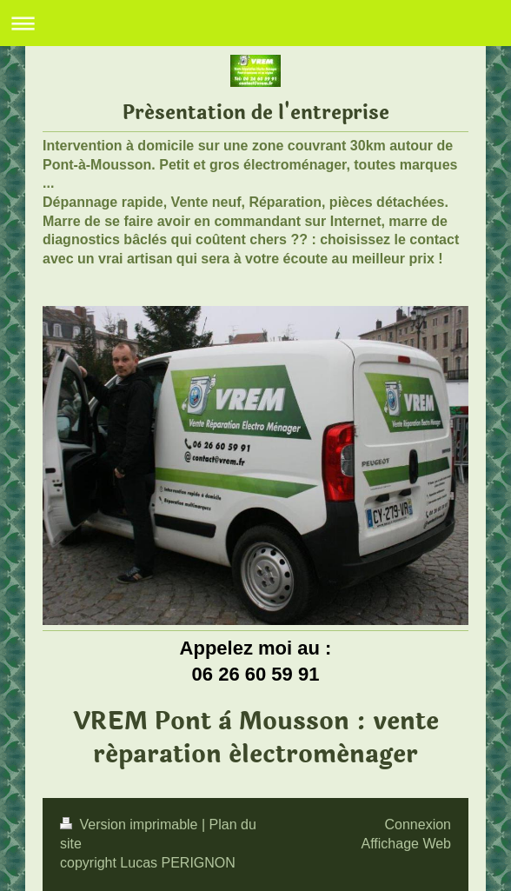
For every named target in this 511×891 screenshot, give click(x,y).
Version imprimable (131, 824)
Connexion (418, 824)
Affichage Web (406, 843)
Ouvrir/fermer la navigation (255, 23)
